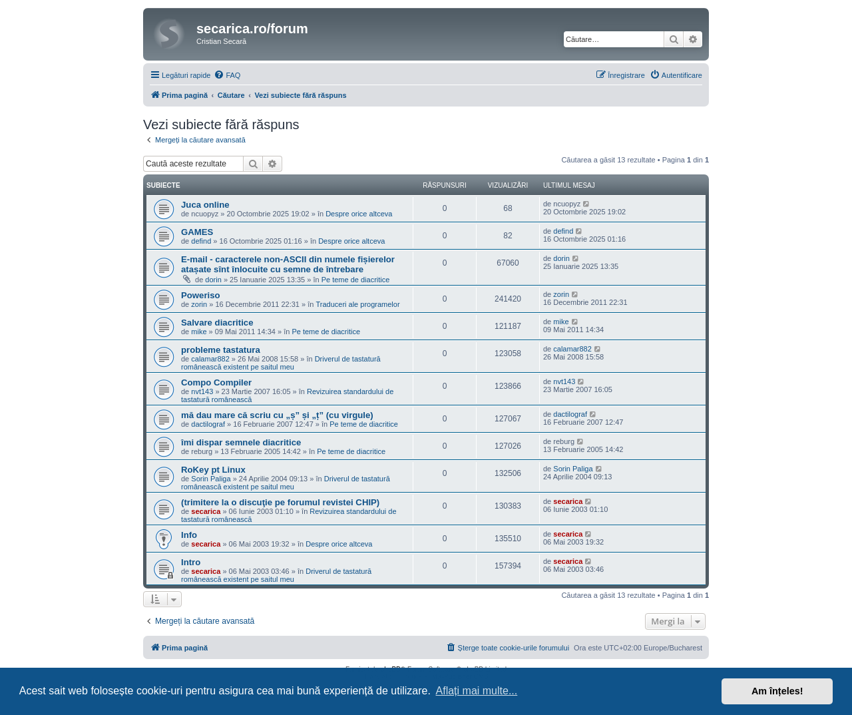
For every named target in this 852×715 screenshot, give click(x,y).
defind (201, 241)
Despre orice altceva (358, 214)
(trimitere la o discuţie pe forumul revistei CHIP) (280, 502)
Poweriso (200, 295)
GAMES (197, 232)
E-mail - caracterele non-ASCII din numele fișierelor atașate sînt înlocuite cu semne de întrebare (288, 264)
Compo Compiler (216, 382)
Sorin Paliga (210, 479)
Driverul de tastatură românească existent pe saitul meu (281, 363)
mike (198, 332)
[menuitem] (227, 75)
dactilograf (208, 424)
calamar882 (210, 359)
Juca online (205, 205)
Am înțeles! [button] (777, 691)
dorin (213, 280)
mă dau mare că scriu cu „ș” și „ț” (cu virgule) (277, 415)
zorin (199, 304)
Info (189, 535)
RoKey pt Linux (213, 470)
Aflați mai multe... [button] (477, 690)
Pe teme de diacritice (355, 280)
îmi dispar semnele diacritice (241, 442)
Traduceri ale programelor (357, 304)
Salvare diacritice (217, 323)
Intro (190, 562)
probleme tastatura (220, 350)
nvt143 (202, 391)
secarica (205, 511)
